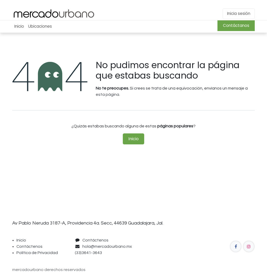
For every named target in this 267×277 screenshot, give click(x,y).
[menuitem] (19, 26)
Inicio (133, 139)
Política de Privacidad (37, 253)
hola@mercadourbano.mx (107, 246)
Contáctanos (236, 25)
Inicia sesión (238, 13)
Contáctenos (29, 246)
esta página (107, 94)
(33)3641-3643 (89, 253)
